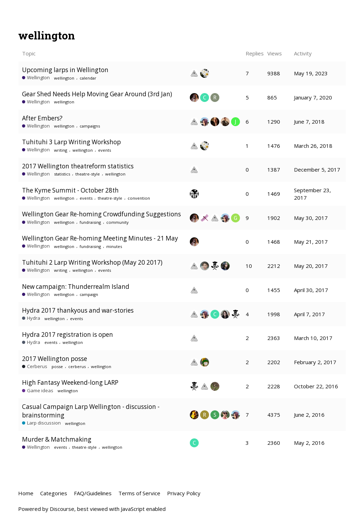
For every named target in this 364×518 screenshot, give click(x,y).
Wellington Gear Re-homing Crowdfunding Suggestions (101, 214)
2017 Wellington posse (54, 359)
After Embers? (42, 118)
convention (139, 198)
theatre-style (87, 174)
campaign (89, 294)
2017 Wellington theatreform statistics (78, 166)
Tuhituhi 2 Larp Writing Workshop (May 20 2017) (92, 262)
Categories (53, 493)
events (104, 150)
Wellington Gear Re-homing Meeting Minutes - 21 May (100, 238)
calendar (88, 78)
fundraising (90, 222)
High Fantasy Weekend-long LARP (70, 382)
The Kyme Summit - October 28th (70, 190)
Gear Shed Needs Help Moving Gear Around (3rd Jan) (97, 94)
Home (25, 493)
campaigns (90, 126)
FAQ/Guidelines (93, 493)
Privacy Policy (183, 493)
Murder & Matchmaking (56, 439)
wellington (64, 78)
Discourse (62, 508)
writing (60, 150)
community (117, 222)
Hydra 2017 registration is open (67, 334)
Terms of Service (139, 493)
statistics (62, 174)
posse (57, 366)
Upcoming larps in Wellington (65, 70)
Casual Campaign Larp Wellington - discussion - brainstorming (91, 411)
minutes (114, 246)
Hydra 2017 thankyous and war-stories (78, 310)
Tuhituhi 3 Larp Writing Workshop (71, 142)
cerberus (77, 366)
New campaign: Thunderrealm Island (75, 286)
